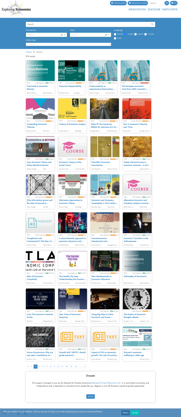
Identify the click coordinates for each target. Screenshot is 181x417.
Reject (125, 413)
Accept (135, 413)
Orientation (137, 9)
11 (71, 366)
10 (66, 366)
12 (76, 366)
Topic (72, 30)
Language (118, 30)
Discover (154, 9)
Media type (31, 40)
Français (151, 34)
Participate (170, 9)
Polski (119, 38)
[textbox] (68, 44)
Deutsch (120, 34)
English (130, 34)
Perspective (31, 30)
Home (29, 52)
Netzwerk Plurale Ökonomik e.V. (106, 383)
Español (140, 34)
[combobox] (68, 44)
